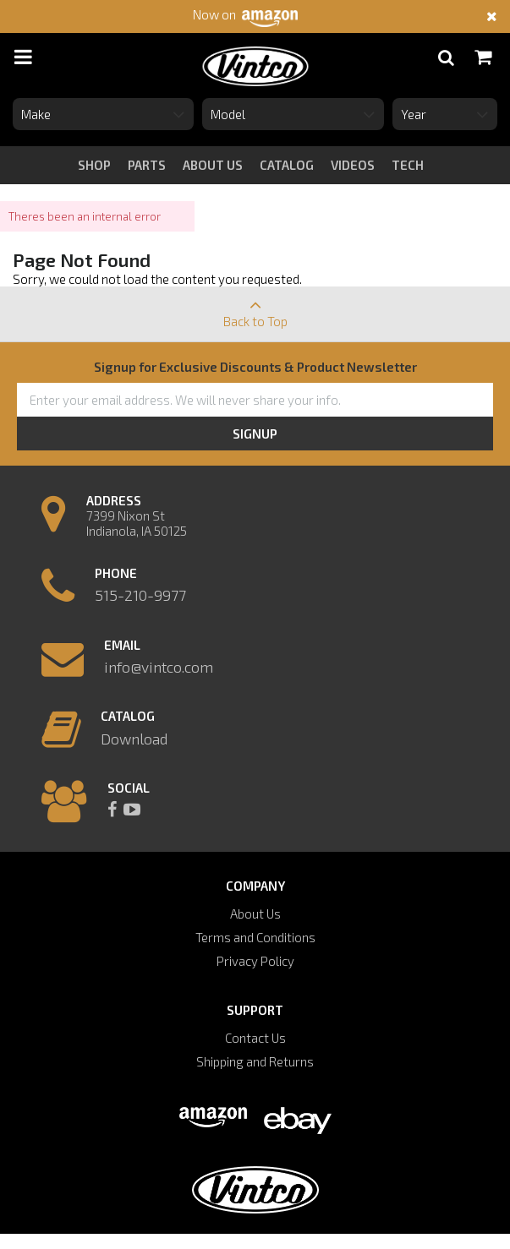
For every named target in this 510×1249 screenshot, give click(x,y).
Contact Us (255, 1037)
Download (134, 738)
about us (213, 164)
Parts (147, 164)
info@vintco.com (158, 666)
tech (408, 164)
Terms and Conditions (255, 937)
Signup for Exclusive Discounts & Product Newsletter (255, 366)
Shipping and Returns (255, 1061)
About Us (255, 913)
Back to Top (255, 307)
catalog (287, 164)
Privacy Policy (255, 960)
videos (353, 164)
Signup (255, 433)
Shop (94, 164)
